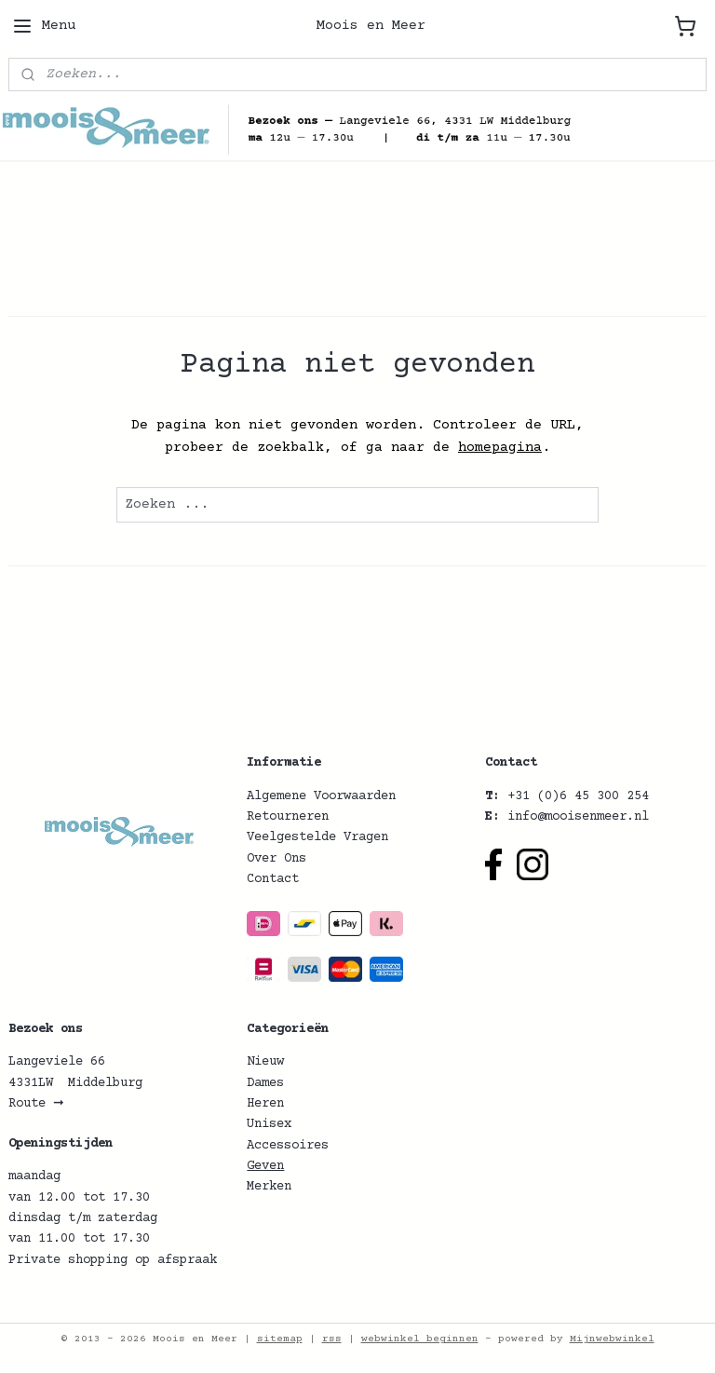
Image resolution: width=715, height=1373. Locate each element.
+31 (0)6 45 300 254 (578, 796)
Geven (265, 1166)
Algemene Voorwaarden (321, 796)
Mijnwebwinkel (612, 1339)
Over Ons (276, 858)
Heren (265, 1103)
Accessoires (288, 1145)
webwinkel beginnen (420, 1339)
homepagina (500, 447)
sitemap (280, 1339)
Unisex (269, 1124)
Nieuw (265, 1061)
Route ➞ (36, 1103)
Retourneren (288, 816)
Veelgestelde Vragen (317, 837)
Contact (273, 879)
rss (332, 1339)
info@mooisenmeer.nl (578, 816)
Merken (269, 1186)
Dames (265, 1083)
